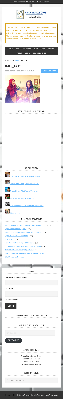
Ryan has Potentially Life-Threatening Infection (23, 232)
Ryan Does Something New (15, 229)
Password (9, 289)
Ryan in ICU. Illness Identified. (16, 236)
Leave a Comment (49, 71)
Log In (11, 306)
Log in (56, 395)
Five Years (9, 239)
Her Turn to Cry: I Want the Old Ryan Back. (24, 206)
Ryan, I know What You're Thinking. (21, 191)
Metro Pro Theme (23, 395)
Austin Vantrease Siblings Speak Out (19, 250)
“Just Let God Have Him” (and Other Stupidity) (23, 246)
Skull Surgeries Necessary (15, 257)
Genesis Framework (37, 395)
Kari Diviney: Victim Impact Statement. (20, 243)
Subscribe (13, 340)
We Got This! (31, 14)
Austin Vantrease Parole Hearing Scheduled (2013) (24, 253)
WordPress (49, 395)
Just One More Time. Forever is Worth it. (23, 176)
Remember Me (13, 300)
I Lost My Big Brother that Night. (20, 198)
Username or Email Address (16, 277)
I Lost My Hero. (13, 213)
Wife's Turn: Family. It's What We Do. (22, 184)
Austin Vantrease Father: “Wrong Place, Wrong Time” (25, 225)
